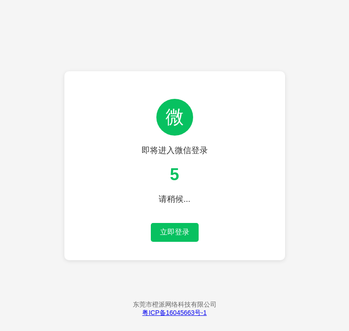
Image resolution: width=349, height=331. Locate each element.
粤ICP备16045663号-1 (174, 312)
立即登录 (174, 232)
